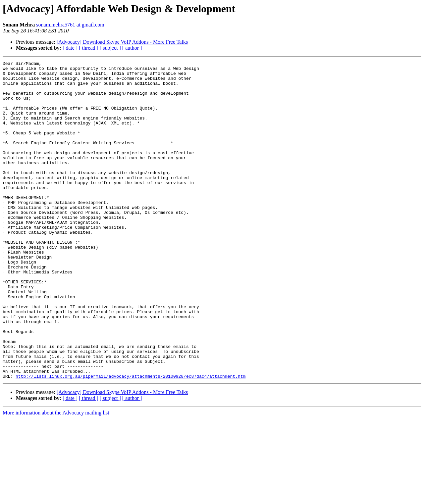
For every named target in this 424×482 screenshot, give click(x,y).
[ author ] (132, 48)
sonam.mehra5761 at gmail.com (70, 24)
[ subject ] (110, 48)
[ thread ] (88, 48)
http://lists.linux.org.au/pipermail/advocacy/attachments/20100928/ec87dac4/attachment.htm (130, 440)
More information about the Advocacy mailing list (56, 476)
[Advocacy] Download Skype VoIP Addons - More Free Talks (122, 42)
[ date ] (70, 48)
